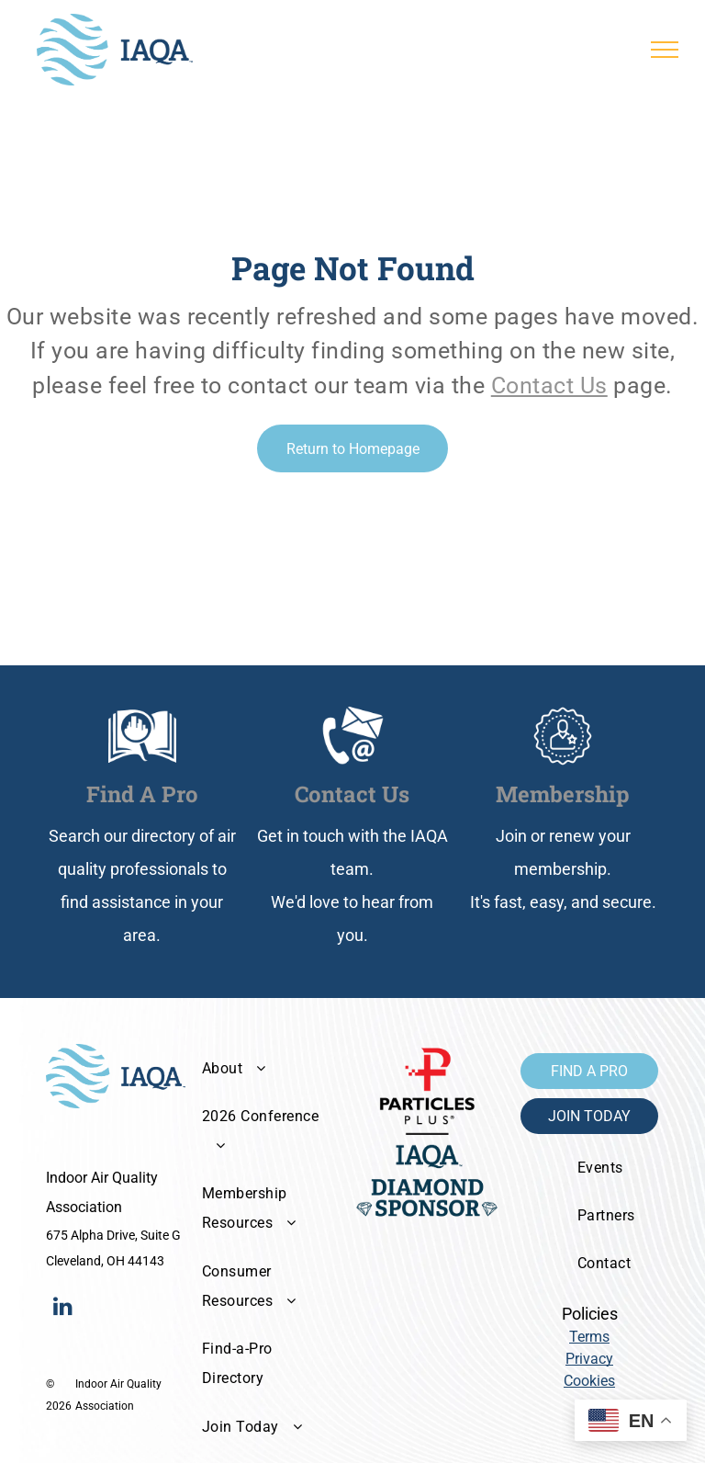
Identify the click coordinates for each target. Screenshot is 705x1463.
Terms (589, 1336)
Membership (563, 794)
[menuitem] (266, 1068)
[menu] (664, 50)
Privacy (589, 1358)
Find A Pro (142, 794)
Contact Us (549, 385)
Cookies (589, 1380)
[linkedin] (62, 1308)
